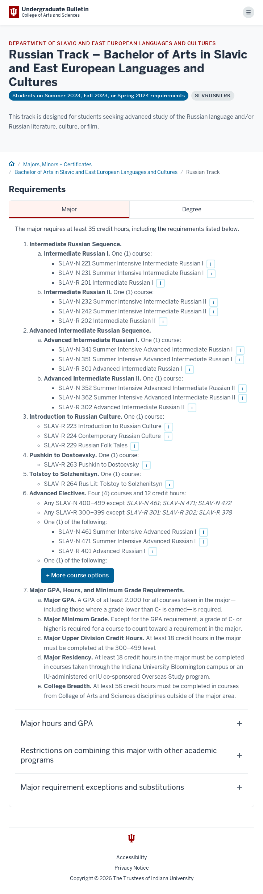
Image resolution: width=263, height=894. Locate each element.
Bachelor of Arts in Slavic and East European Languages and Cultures (96, 172)
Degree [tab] (191, 209)
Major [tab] (69, 209)
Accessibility (131, 857)
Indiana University (172, 878)
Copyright (81, 878)
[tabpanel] (131, 513)
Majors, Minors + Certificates (57, 164)
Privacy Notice (131, 868)
